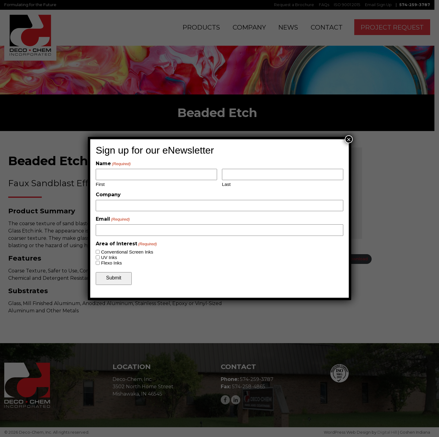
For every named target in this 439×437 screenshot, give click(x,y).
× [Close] (349, 139)
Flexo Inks (111, 262)
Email (113, 219)
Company (108, 194)
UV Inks (109, 257)
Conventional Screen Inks (127, 251)
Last (226, 184)
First (100, 184)
